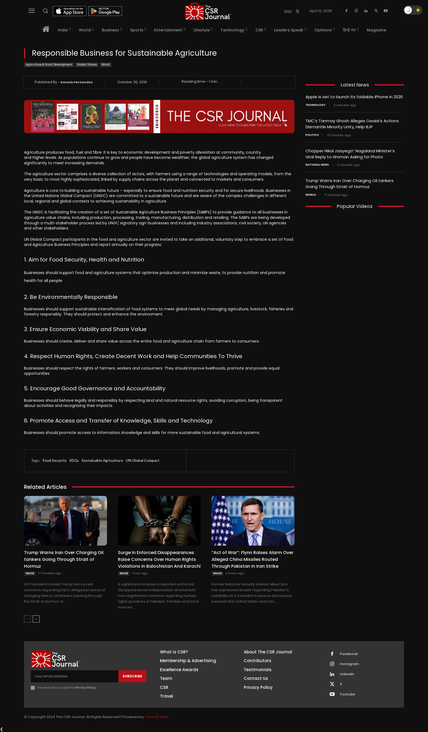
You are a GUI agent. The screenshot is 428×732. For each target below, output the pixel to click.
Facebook (349, 653)
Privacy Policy (85, 687)
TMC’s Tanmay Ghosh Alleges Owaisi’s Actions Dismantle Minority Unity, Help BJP (352, 123)
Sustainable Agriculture (102, 460)
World (105, 65)
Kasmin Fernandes (77, 82)
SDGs (74, 460)
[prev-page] (27, 619)
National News (317, 164)
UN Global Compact (142, 460)
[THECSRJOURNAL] (208, 11)
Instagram (349, 664)
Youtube (347, 694)
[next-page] (36, 619)
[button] (45, 10)
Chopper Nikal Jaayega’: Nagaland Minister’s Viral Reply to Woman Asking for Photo (350, 153)
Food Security (55, 460)
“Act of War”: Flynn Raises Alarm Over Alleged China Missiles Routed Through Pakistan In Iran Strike (252, 559)
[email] (74, 676)
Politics (312, 134)
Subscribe (132, 676)
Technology (315, 105)
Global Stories (87, 65)
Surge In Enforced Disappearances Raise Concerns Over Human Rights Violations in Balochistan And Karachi (159, 559)
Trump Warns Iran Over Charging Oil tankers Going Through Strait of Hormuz (63, 559)
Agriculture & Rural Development (49, 65)
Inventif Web (157, 716)
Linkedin (347, 674)
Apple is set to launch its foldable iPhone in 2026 (354, 97)
